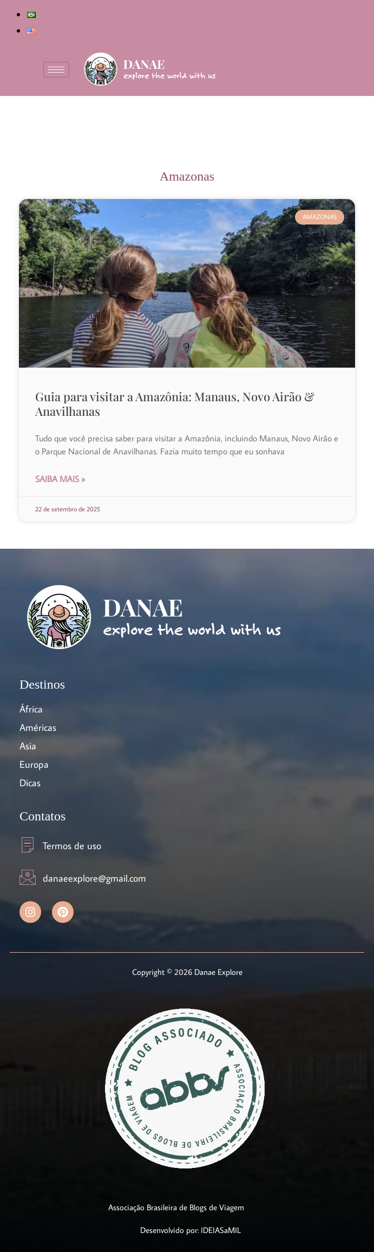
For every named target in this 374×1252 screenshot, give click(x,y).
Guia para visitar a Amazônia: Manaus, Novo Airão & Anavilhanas (174, 403)
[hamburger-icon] (56, 70)
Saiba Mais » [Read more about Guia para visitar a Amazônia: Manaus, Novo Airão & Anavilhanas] (60, 478)
